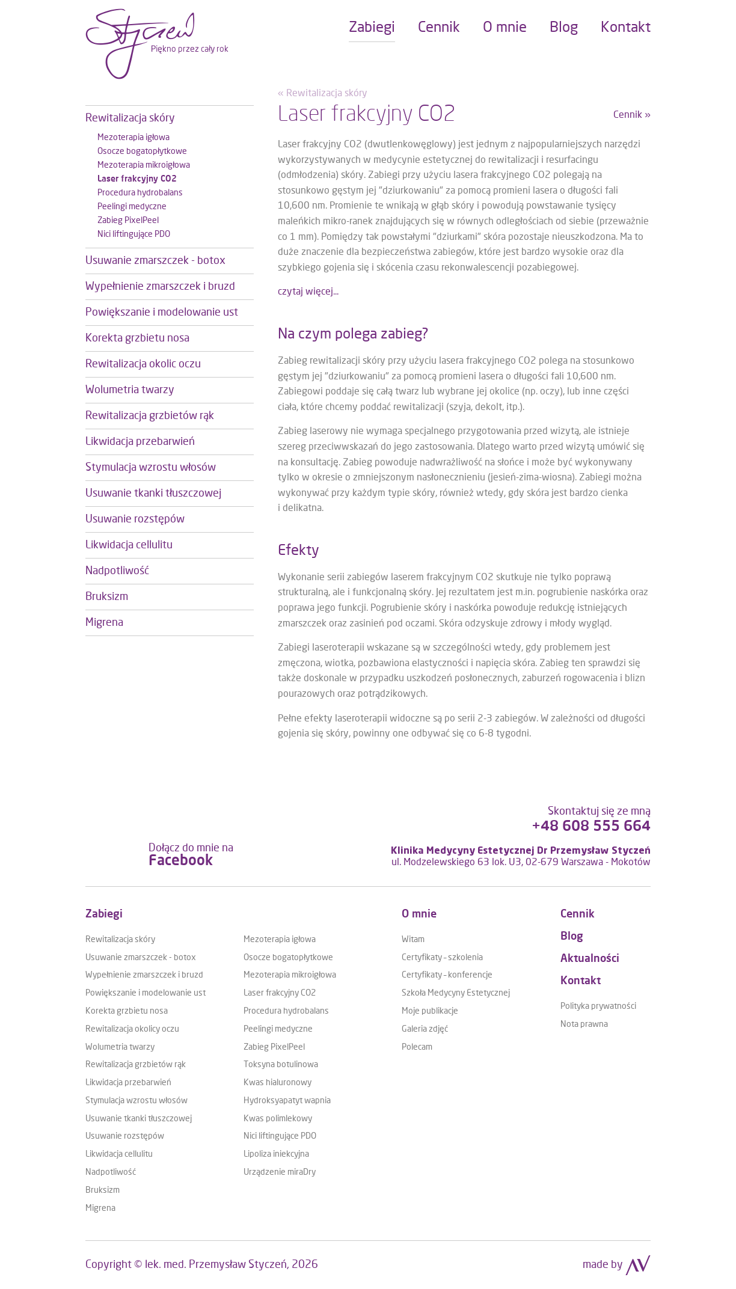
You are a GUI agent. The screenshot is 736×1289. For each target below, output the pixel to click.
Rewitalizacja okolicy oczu (132, 1029)
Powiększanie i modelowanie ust (145, 993)
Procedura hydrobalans (286, 1011)
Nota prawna (584, 1024)
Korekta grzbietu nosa (126, 1011)
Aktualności (589, 959)
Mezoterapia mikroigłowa (290, 975)
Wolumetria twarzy (120, 1047)
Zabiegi (104, 914)
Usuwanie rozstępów (124, 1136)
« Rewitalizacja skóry (322, 93)
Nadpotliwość (110, 1172)
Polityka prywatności (598, 1006)
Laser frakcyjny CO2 (280, 993)
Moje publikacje (430, 1011)
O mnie (419, 914)
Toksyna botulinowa (281, 1065)
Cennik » (632, 115)
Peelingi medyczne (278, 1029)
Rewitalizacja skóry (120, 939)
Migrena (100, 1208)
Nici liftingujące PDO (280, 1136)
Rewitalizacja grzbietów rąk (135, 1065)
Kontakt (580, 981)
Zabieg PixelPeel (274, 1047)
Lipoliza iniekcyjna (276, 1154)
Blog (571, 936)
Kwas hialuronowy (277, 1083)
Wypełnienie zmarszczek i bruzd (144, 975)
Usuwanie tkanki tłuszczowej (138, 1119)
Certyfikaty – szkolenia (442, 958)
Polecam (417, 1047)
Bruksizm (102, 1190)
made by (617, 1265)
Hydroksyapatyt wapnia (287, 1101)
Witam (413, 939)
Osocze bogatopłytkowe (288, 958)
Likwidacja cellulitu (119, 1154)
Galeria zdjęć (425, 1029)
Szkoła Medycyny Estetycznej (456, 993)
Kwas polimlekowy (278, 1119)
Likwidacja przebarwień (128, 1083)
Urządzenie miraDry (280, 1172)
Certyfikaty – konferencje (447, 975)
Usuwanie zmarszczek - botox (140, 958)
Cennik (577, 914)
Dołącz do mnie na (191, 855)
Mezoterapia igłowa (280, 939)
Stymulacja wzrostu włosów (136, 1101)
